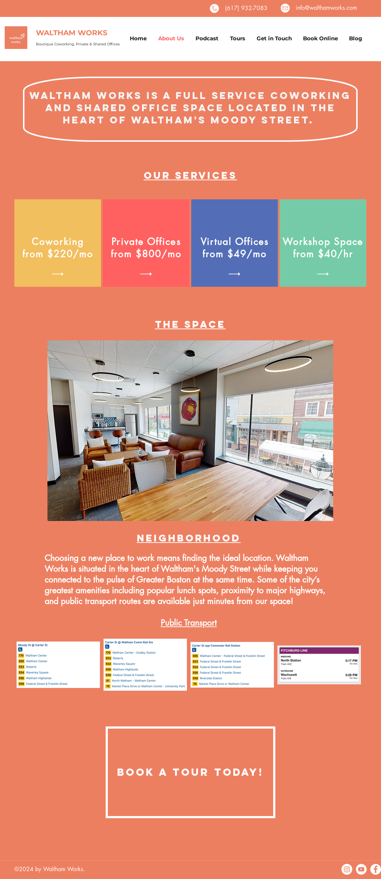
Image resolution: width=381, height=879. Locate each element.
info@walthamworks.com (326, 8)
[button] (57, 274)
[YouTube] (361, 869)
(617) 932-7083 (246, 8)
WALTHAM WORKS (71, 32)
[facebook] (375, 869)
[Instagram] (346, 869)
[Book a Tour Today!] (190, 772)
